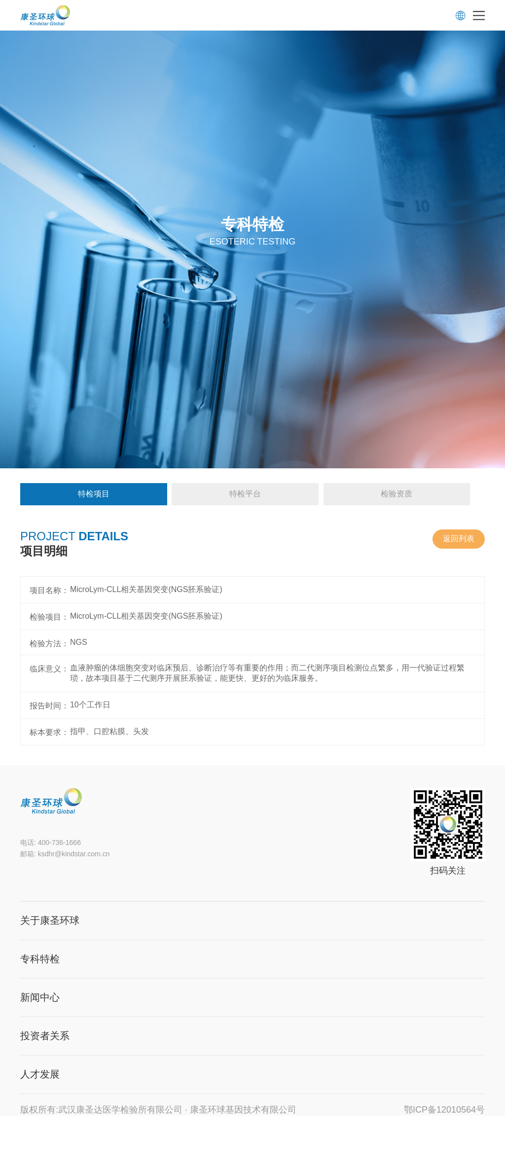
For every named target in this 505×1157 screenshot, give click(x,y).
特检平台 (245, 494)
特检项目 (93, 494)
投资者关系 (45, 1035)
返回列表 (458, 538)
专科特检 (40, 958)
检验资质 (396, 494)
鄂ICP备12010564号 (444, 1110)
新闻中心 (40, 997)
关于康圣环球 (49, 920)
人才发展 (40, 1074)
